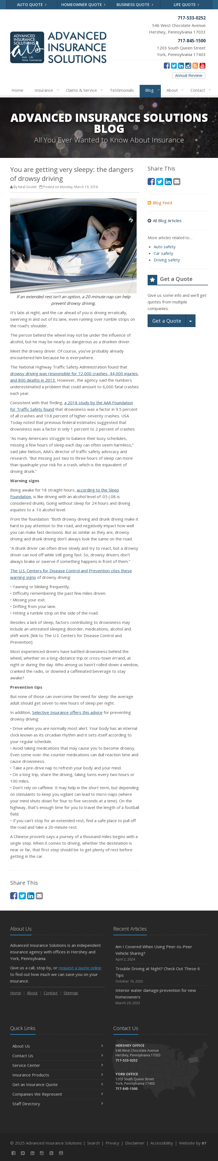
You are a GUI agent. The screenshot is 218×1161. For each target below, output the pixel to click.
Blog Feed (160, 202)
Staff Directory (57, 1103)
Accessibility (161, 1143)
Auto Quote (31, 4)
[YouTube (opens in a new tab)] (202, 65)
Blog (151, 90)
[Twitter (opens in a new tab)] (174, 65)
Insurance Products (57, 1075)
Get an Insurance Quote (57, 1084)
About (174, 90)
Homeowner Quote (83, 4)
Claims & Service (83, 90)
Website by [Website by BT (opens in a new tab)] (193, 1143)
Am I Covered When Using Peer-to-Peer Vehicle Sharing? (160, 953)
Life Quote (186, 4)
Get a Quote (166, 320)
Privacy (112, 1143)
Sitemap (71, 992)
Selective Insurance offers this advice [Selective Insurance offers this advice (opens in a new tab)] (67, 712)
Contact (200, 90)
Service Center (57, 1065)
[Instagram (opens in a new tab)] (188, 65)
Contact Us (57, 1055)
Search (93, 1143)
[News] (195, 65)
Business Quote (135, 4)
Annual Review (188, 75)
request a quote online (80, 967)
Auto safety (165, 246)
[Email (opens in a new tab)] (39, 895)
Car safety (163, 253)
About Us (57, 1046)
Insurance (46, 90)
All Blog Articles (165, 220)
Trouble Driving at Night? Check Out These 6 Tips (160, 975)
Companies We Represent (57, 1094)
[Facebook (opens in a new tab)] (167, 65)
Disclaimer (135, 1143)
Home (17, 90)
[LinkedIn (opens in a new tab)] (181, 65)
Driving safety (167, 260)
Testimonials (122, 90)
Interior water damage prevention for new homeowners (160, 996)
